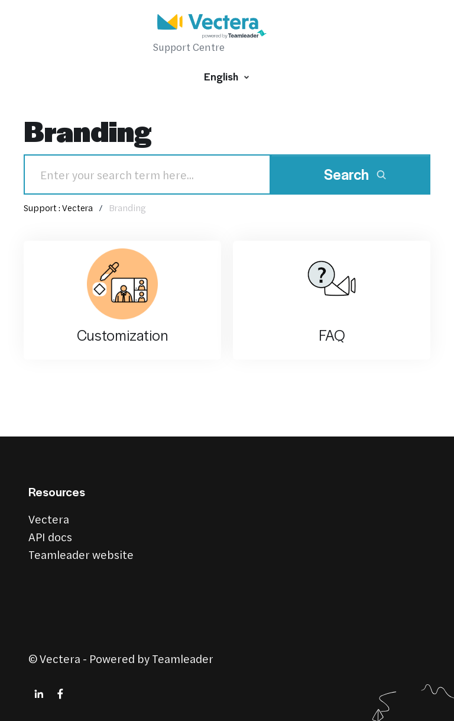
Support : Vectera (58, 208)
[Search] (147, 174)
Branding (127, 208)
